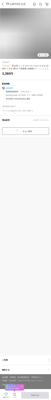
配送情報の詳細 (8, 106)
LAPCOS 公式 (18, 4)
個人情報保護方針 (24, 377)
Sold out (35, 396)
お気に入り (6, 397)
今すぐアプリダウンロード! (27, 380)
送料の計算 (25, 92)
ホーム (40, 380)
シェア (15, 397)
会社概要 (5, 377)
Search (40, 4)
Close (22, 386)
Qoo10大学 (12, 380)
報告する (25, 370)
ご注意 (25, 360)
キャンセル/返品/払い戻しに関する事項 (17, 111)
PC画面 (4, 380)
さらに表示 (27, 131)
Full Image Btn (46, 55)
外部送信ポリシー (37, 377)
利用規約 (13, 377)
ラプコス (6, 66)
